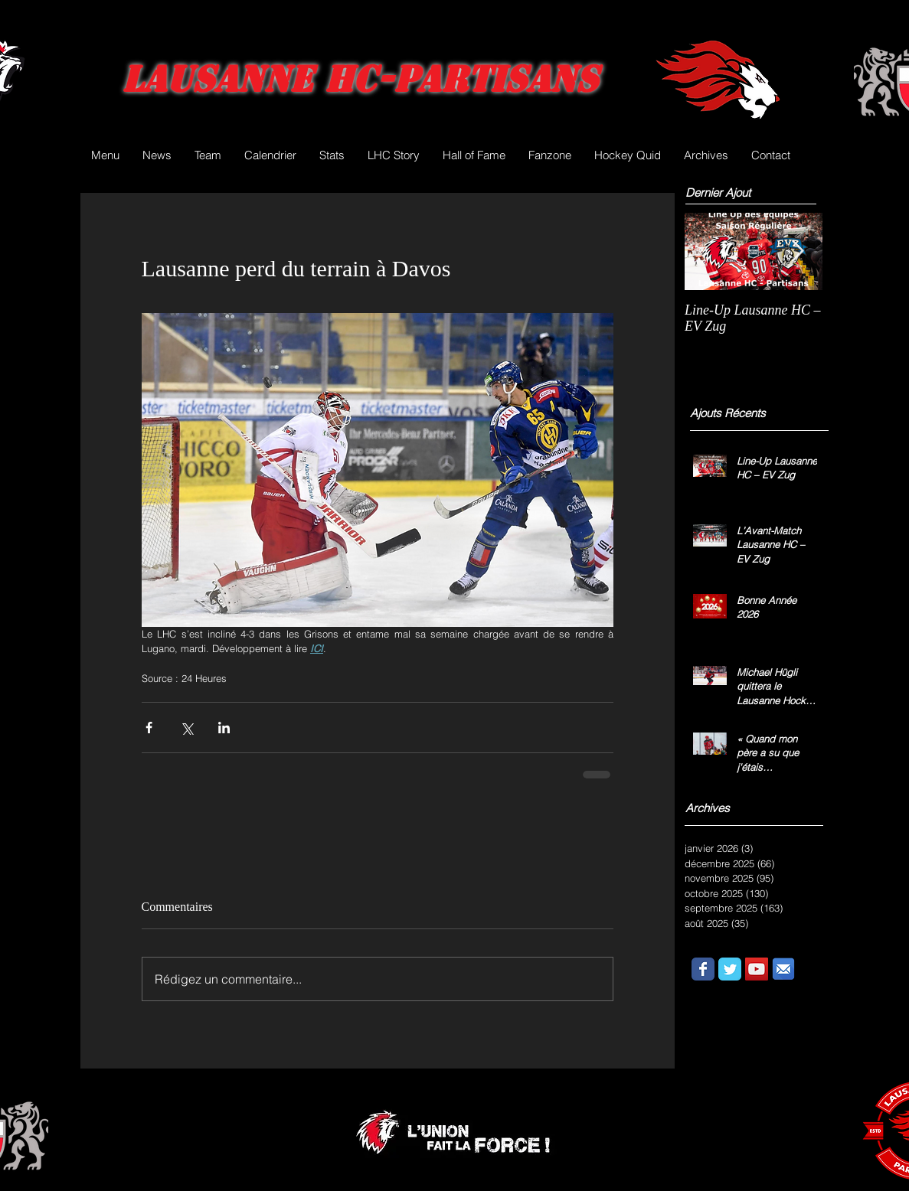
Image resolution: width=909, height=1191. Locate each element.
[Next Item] (798, 251)
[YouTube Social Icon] (756, 969)
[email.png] (783, 969)
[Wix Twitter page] (729, 969)
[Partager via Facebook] (149, 727)
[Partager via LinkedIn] (224, 727)
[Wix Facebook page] (703, 969)
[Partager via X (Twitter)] (186, 727)
